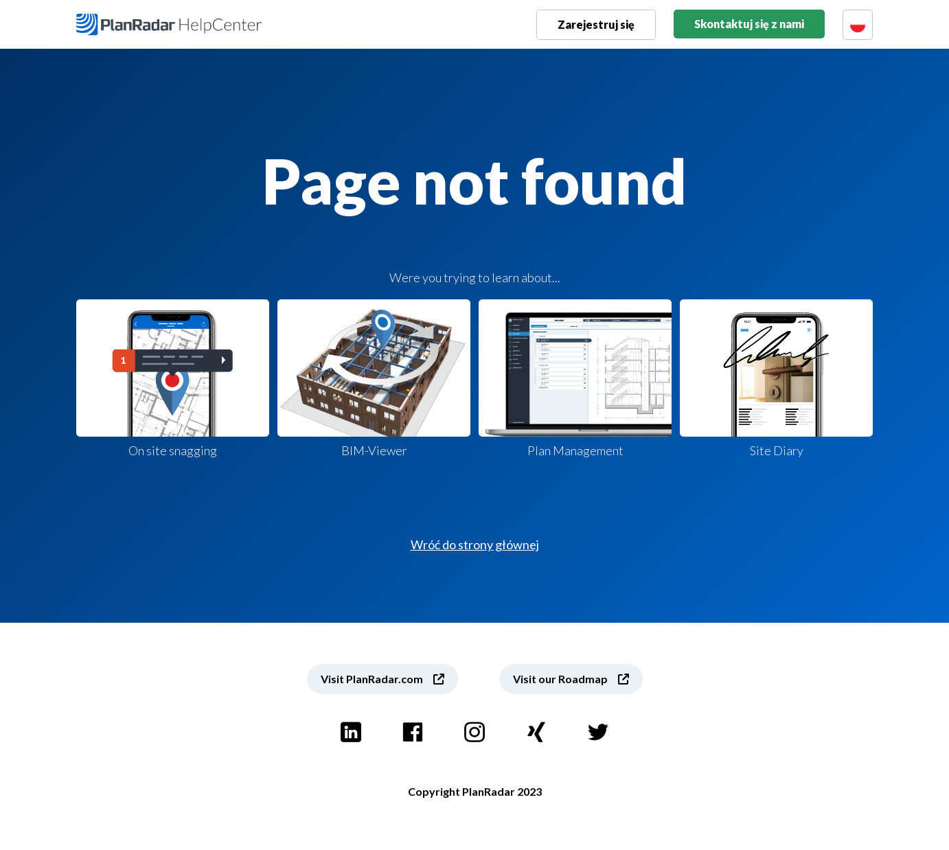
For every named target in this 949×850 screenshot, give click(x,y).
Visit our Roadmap (560, 678)
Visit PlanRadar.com (372, 678)
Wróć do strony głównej (475, 544)
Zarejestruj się (596, 24)
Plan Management (575, 378)
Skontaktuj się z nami (749, 23)
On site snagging (172, 378)
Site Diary (776, 378)
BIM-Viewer (373, 378)
